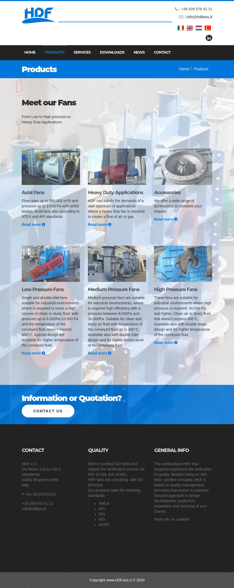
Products (54, 52)
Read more (33, 224)
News (139, 52)
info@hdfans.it (199, 17)
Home (29, 52)
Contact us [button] (48, 411)
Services (82, 52)
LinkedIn (183, 519)
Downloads (112, 52)
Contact (162, 52)
